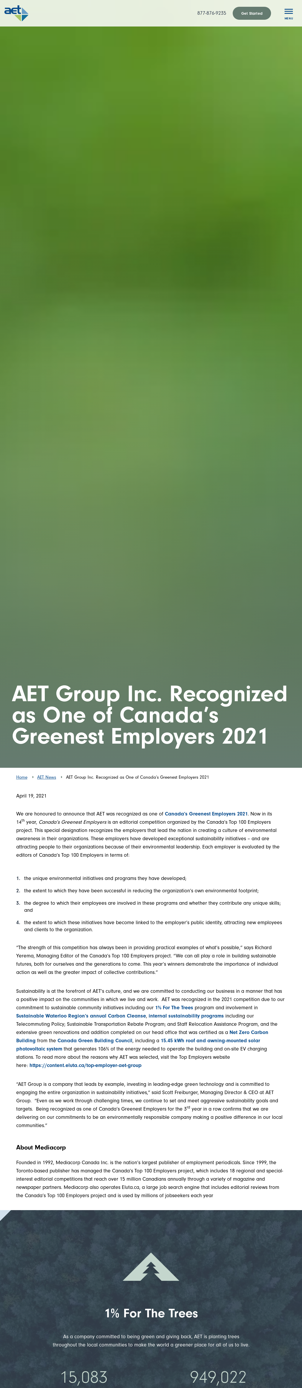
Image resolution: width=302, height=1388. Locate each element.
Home (21, 777)
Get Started (251, 13)
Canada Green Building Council (94, 1041)
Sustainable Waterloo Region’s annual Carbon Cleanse (81, 1016)
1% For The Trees (174, 1008)
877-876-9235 (211, 13)
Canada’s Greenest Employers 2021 (206, 814)
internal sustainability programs (186, 1016)
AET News (46, 777)
